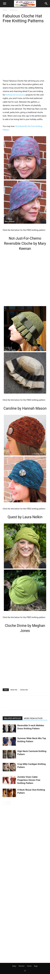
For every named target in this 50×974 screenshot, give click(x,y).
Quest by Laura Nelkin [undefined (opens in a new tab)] (25, 517)
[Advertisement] (25, 54)
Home (5, 10)
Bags (36, 966)
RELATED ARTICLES (12, 718)
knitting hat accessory (15, 95)
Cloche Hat (24, 690)
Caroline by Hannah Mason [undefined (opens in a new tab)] (25, 408)
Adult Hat (14, 690)
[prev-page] (4, 803)
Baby (14, 966)
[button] (4, 3)
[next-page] (8, 803)
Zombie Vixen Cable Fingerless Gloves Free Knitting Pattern (28, 780)
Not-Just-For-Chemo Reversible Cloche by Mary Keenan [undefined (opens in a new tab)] (25, 243)
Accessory (13, 10)
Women (22, 966)
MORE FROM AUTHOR (33, 718)
